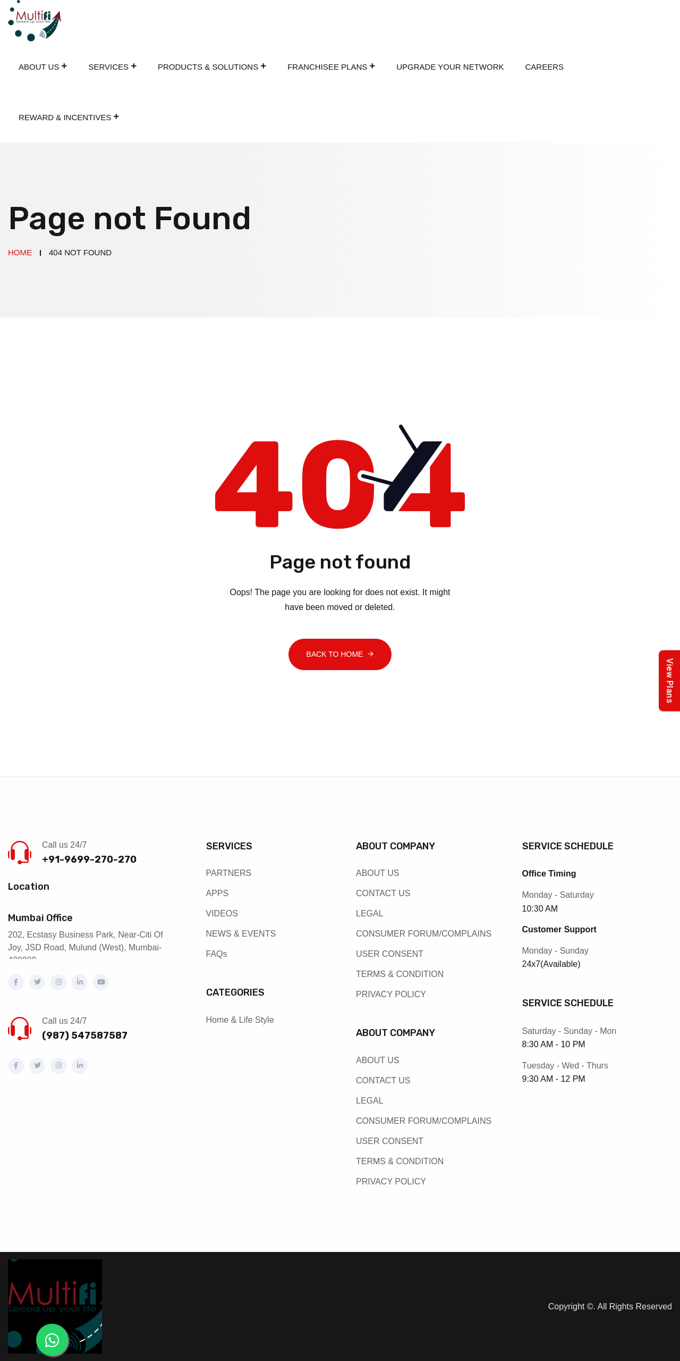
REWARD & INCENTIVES (65, 117)
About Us (39, 66)
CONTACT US (383, 893)
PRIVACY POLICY (391, 994)
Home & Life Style (240, 1019)
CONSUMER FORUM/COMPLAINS (423, 933)
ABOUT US (378, 873)
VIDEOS (222, 913)
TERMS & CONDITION (400, 974)
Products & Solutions (208, 66)
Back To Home (335, 654)
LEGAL (370, 913)
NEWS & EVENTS (241, 933)
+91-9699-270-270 (89, 859)
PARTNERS (229, 873)
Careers (544, 66)
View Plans (670, 680)
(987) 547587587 (85, 1035)
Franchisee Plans (327, 66)
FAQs (216, 953)
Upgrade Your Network (450, 66)
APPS (217, 893)
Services (108, 66)
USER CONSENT (389, 953)
